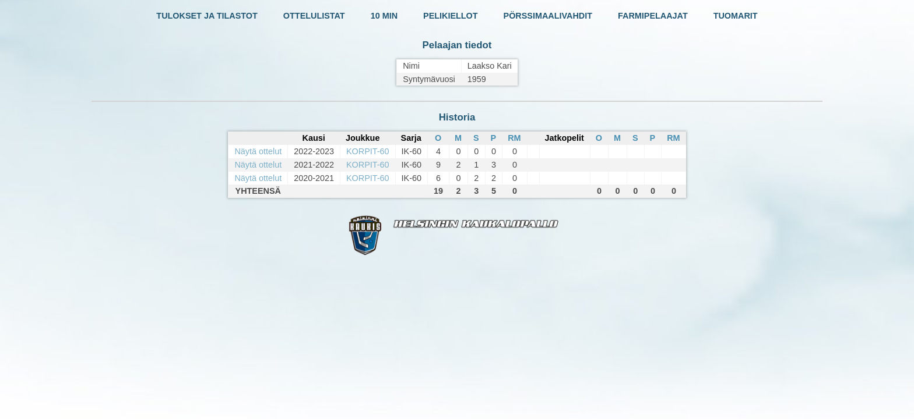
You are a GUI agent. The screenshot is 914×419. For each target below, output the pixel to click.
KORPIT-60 (367, 151)
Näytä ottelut (258, 151)
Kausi (313, 138)
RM (514, 138)
